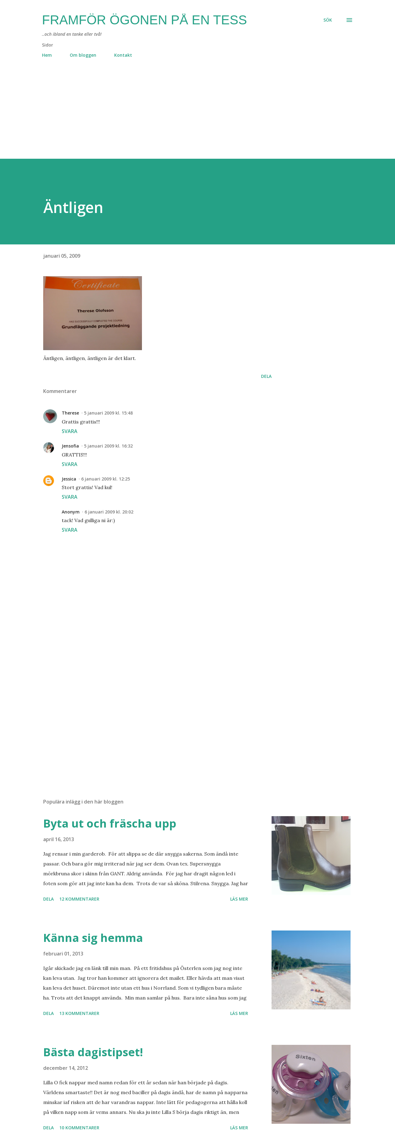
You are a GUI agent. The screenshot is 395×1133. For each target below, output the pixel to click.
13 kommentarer (79, 1013)
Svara (69, 431)
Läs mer (239, 899)
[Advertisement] (185, 115)
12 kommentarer (79, 899)
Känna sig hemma (93, 937)
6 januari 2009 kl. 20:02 (109, 512)
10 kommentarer (79, 1128)
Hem (47, 55)
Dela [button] (266, 376)
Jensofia (70, 446)
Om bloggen (83, 55)
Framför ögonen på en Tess (144, 20)
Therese (70, 413)
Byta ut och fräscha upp (109, 823)
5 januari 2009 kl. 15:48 (108, 413)
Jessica (69, 479)
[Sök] (327, 20)
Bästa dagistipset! (93, 1052)
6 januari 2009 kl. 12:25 (105, 479)
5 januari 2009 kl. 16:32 (108, 446)
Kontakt (123, 55)
